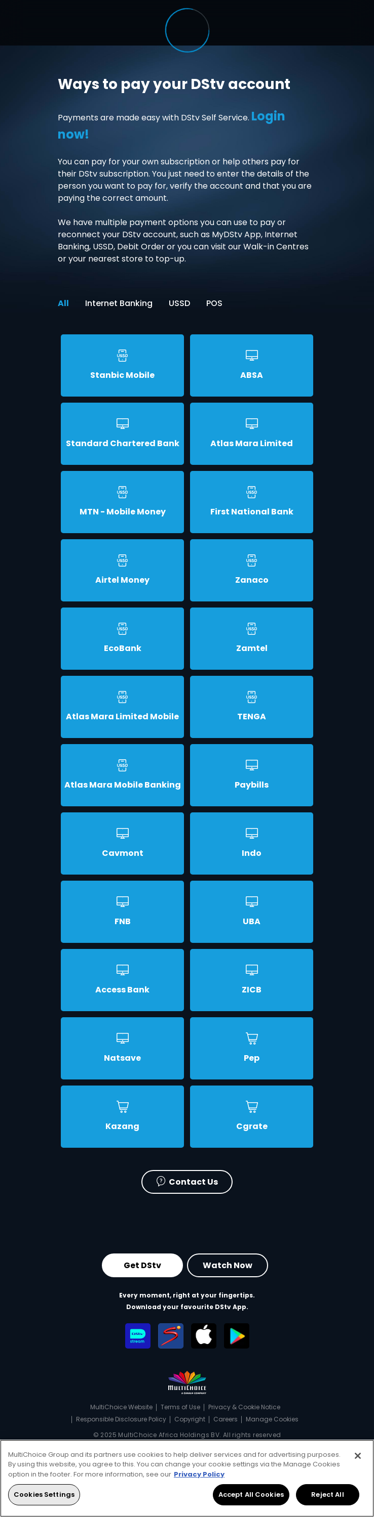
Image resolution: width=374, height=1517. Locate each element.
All (63, 303)
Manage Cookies (272, 1419)
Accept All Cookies (251, 1494)
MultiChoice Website (121, 1407)
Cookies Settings (44, 1494)
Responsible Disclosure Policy (121, 1419)
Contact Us (187, 1180)
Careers (225, 1419)
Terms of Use (180, 1407)
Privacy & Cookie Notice (244, 1407)
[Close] (358, 1456)
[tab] (122, 368)
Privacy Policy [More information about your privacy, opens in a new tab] (199, 1474)
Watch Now (227, 1265)
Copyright (189, 1419)
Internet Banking (119, 303)
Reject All (327, 1494)
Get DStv (142, 1265)
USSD (179, 303)
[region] (187, 1478)
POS (214, 303)
